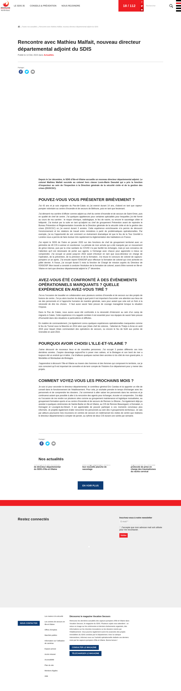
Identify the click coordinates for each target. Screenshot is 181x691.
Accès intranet (50, 654)
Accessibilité (49, 660)
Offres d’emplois (51, 630)
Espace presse (50, 649)
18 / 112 (129, 6)
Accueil (19, 26)
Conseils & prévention (43, 6)
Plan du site (49, 665)
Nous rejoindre (71, 6)
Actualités (49, 55)
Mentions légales (51, 671)
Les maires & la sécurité (54, 616)
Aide (46, 676)
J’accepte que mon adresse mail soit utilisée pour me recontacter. (140, 528)
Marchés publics (51, 635)
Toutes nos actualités (29, 27)
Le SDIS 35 (19, 6)
